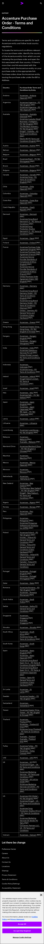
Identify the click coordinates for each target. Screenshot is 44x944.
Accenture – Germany (28, 285)
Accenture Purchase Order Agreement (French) (30, 253)
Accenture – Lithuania (28, 423)
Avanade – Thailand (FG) (28, 740)
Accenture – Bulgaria (28, 170)
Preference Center (9, 849)
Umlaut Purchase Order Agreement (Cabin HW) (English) (29, 279)
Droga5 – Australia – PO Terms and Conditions (29, 132)
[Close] (41, 894)
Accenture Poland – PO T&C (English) (29, 533)
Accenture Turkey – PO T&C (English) (29, 746)
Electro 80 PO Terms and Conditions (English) (29, 139)
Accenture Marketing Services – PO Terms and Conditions (29, 774)
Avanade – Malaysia (28, 441)
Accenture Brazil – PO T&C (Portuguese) (30, 159)
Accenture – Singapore (24, 616)
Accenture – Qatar (27, 583)
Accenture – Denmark (28, 214)
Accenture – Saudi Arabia (27, 600)
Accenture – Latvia (27, 418)
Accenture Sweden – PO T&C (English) (29, 697)
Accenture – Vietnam (28, 834)
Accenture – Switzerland (24, 704)
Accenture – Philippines (24, 519)
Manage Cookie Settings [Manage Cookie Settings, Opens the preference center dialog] (22, 937)
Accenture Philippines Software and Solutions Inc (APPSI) (29, 525)
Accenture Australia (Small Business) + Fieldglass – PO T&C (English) (30, 121)
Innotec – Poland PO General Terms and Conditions (28, 539)
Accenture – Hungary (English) (28, 337)
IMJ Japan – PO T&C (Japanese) (27, 412)
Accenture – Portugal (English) (28, 572)
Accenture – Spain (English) (27, 651)
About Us (5, 857)
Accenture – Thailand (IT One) (29, 725)
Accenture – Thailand (24, 720)
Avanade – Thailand (28, 736)
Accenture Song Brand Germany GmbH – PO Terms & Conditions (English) (29, 294)
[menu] (3, 3)
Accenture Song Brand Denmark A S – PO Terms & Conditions (30, 221)
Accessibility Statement (11, 888)
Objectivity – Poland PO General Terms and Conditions (29, 557)
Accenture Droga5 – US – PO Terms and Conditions (30, 802)
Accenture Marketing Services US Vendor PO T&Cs (29, 820)
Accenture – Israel (27, 388)
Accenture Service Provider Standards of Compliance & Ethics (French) (28, 270)
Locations (6, 866)
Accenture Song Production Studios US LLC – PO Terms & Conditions (30, 810)
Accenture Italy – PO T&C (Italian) (29, 396)
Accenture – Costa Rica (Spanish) (29, 201)
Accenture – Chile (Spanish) (27, 187)
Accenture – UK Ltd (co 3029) (29, 780)
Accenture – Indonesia (24, 365)
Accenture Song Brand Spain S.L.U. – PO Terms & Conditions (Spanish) (30, 670)
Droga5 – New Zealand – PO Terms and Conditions (29, 495)
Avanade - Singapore (24, 621)
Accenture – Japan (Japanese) (27, 407)
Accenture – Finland (28, 242)
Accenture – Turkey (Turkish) (27, 751)
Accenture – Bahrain (28, 150)
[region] (22, 918)
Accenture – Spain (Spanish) (27, 656)
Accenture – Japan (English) (27, 403)
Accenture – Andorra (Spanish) (28, 96)
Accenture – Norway (28, 506)
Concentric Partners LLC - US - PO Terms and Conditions (30, 828)
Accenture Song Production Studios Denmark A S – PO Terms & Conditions (30, 230)
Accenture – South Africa (27, 632)
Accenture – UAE (26, 757)
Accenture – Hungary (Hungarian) (28, 342)
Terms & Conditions (9, 879)
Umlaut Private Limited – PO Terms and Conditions (30, 356)
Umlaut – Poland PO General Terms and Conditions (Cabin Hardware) (28, 548)
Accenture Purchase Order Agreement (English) (30, 248)
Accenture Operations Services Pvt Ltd (28, 351)
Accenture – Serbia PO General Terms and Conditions (29, 608)
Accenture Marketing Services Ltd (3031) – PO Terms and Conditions (29, 786)
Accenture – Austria (27, 145)
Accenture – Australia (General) (28, 115)
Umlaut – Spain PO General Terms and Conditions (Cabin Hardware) (27, 681)
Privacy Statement (9, 875)
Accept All (22, 924)
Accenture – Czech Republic (27, 208)
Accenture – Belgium (28, 154)
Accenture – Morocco (24, 470)
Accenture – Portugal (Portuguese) (28, 577)
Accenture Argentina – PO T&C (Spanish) (30, 108)
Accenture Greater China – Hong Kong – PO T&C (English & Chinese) (30, 329)
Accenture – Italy (26, 392)
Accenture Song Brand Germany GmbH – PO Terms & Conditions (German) (29, 304)
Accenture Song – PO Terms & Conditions (28, 370)
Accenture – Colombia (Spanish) (28, 194)
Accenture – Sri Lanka (26, 690)
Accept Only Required (22, 931)
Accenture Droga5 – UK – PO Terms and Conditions (30, 765)
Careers (5, 853)
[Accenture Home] (22, 3)
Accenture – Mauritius (24, 456)
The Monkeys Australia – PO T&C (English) (29, 127)
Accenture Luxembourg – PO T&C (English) (30, 431)
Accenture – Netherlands (25, 477)
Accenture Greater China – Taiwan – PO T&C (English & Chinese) (30, 712)
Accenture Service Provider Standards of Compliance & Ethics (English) (28, 260)
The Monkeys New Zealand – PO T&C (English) (30, 489)
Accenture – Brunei (27, 165)
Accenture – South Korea (27, 644)
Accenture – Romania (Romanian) (28, 593)
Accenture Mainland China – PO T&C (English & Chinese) (30, 448)
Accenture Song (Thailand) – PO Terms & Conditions (30, 730)
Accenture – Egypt (27, 238)
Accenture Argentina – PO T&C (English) (30, 103)
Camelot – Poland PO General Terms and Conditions (28, 564)
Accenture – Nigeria (27, 502)
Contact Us (6, 862)
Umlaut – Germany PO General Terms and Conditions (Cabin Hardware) (28, 314)
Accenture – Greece (27, 322)
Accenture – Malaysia (24, 437)
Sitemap (5, 870)
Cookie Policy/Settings (11, 883)
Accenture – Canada (28, 174)
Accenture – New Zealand (26, 484)
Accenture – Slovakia (28, 627)
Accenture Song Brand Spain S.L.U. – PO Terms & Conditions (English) (30, 662)
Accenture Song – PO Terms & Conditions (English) (28, 179)
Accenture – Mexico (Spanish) (27, 463)
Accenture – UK (26, 762)
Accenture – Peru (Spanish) (26, 512)
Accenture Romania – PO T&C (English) (29, 588)
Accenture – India (27, 347)
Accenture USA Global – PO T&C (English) (29, 797)
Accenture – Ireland (27, 376)
